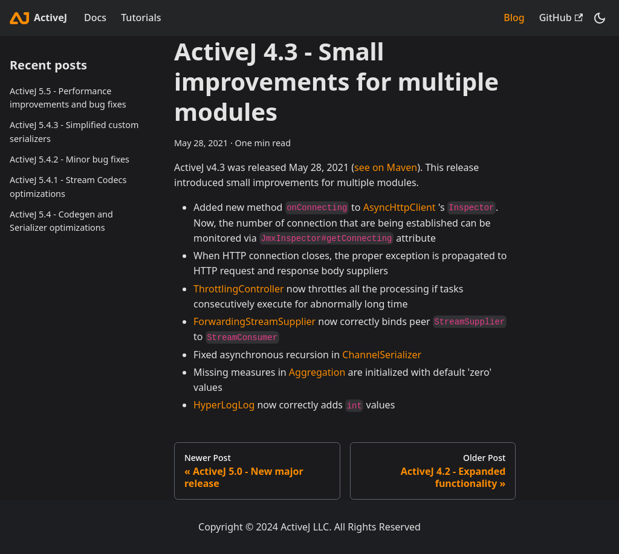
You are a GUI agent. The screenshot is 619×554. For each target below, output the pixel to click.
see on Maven (385, 167)
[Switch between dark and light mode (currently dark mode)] (599, 18)
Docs (95, 17)
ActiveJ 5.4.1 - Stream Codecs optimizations (68, 186)
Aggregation (317, 372)
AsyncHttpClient (399, 207)
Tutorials (141, 17)
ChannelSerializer (381, 354)
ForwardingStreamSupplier (254, 321)
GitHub (561, 17)
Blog (514, 17)
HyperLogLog (223, 404)
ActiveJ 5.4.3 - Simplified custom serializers (74, 131)
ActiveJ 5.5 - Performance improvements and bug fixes (68, 98)
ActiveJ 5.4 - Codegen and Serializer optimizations (61, 221)
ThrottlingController (238, 288)
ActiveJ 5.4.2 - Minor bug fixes (69, 159)
